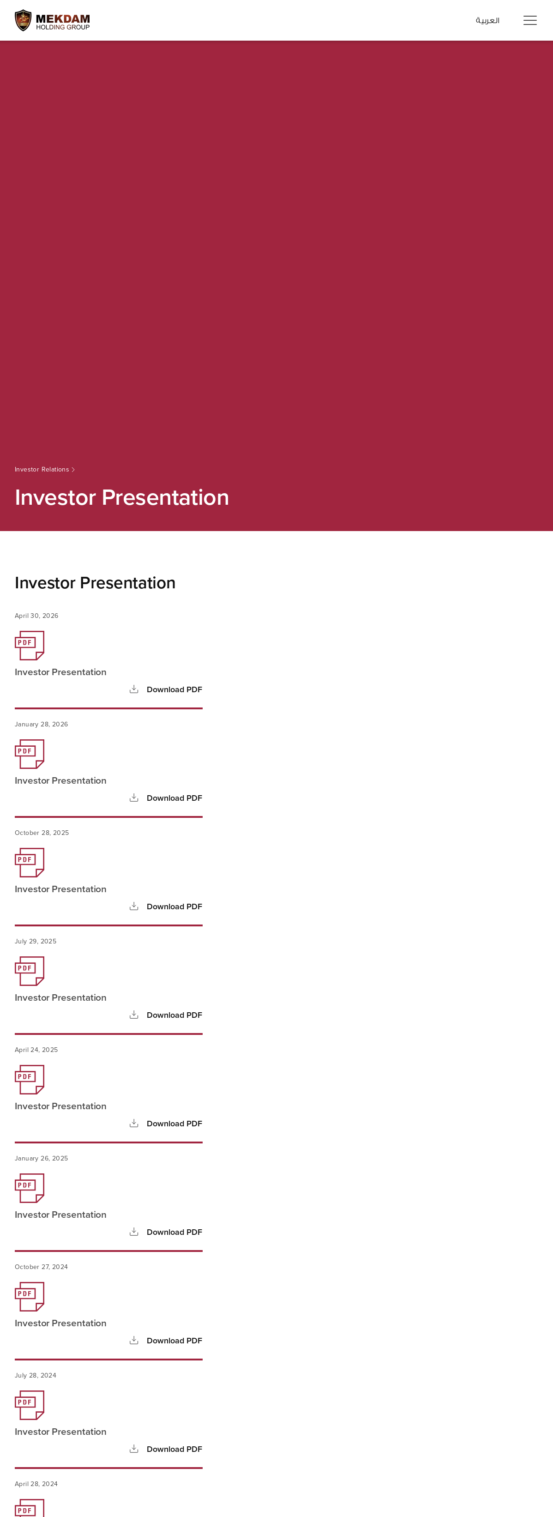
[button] (530, 20)
